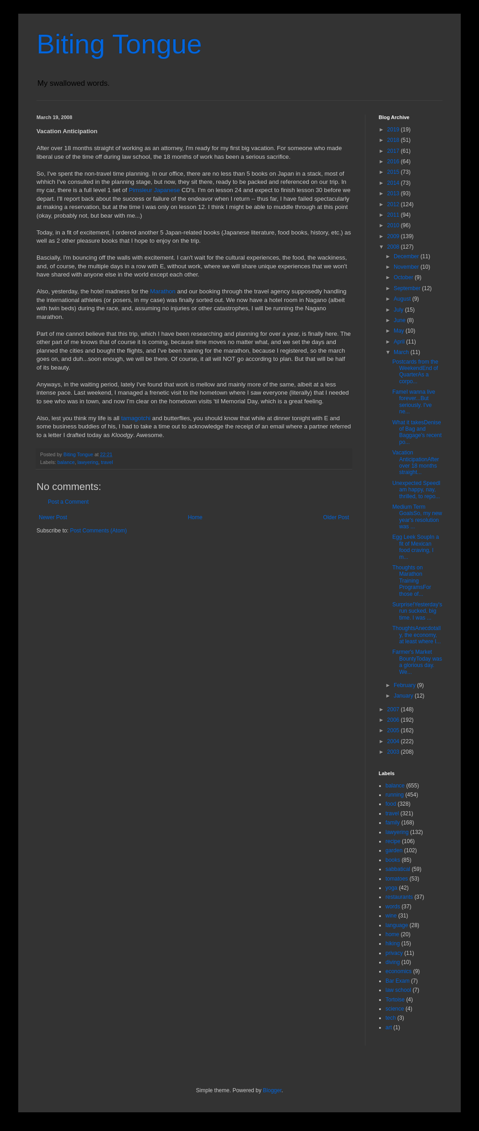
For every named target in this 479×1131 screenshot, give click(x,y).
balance (66, 462)
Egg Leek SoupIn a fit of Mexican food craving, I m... (415, 547)
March (402, 352)
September (408, 288)
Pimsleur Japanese (154, 190)
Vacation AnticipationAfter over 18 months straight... (415, 462)
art (388, 1027)
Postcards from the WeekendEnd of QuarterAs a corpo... (415, 372)
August (403, 299)
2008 (394, 247)
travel (107, 462)
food (390, 804)
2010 (394, 225)
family (392, 822)
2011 (394, 215)
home (392, 934)
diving (392, 962)
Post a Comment (68, 502)
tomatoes (396, 879)
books (392, 860)
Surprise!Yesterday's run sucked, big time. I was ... (417, 611)
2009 (394, 236)
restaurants (399, 897)
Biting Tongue (119, 44)
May (400, 331)
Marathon (163, 291)
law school (398, 990)
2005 (394, 730)
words (392, 906)
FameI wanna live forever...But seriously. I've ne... (413, 402)
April (400, 342)
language (396, 925)
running (394, 795)
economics (398, 971)
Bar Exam (397, 981)
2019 (394, 129)
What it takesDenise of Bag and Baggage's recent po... (417, 432)
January (404, 696)
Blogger (272, 1090)
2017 (394, 151)
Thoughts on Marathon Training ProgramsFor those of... (411, 580)
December (407, 256)
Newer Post (53, 517)
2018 (394, 140)
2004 (394, 741)
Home (195, 517)
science (394, 1009)
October (404, 277)
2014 (394, 183)
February (405, 685)
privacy (394, 953)
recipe (393, 841)
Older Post (336, 517)
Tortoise (395, 999)
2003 (394, 752)
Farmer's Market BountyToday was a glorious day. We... (417, 662)
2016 (394, 161)
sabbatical (397, 869)
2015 (394, 172)
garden (393, 850)
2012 (394, 204)
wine (391, 915)
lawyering (88, 462)
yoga (391, 888)
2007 (394, 709)
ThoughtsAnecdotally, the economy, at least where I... (416, 635)
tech (390, 1018)
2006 (394, 720)
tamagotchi (136, 418)
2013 (394, 193)
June (400, 320)
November (407, 267)
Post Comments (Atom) (98, 530)
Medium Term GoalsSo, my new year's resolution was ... (417, 517)
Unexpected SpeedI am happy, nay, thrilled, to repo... (416, 490)
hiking (392, 943)
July (399, 310)
